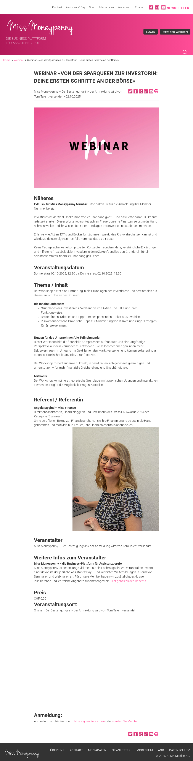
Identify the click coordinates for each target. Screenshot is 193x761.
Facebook (151, 7)
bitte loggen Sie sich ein (89, 721)
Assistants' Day (75, 7)
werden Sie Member (125, 721)
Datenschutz (179, 750)
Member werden (175, 31)
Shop (92, 7)
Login (150, 31)
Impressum (144, 750)
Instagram (157, 7)
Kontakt (57, 7)
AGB (161, 750)
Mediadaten (106, 7)
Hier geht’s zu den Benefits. (129, 581)
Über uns (57, 750)
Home (6, 60)
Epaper (139, 7)
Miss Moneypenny (40, 26)
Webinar (18, 60)
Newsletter (178, 8)
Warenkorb (124, 7)
